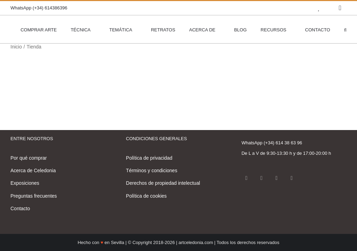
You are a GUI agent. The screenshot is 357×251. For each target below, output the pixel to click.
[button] (345, 29)
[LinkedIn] (291, 178)
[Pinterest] (276, 178)
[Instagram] (261, 178)
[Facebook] (246, 178)
